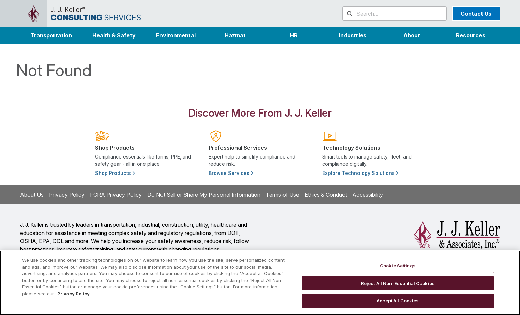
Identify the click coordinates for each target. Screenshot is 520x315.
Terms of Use (282, 194)
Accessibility (367, 194)
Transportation (51, 35)
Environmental (176, 35)
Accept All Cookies (398, 300)
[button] (352, 35)
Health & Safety (114, 35)
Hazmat (235, 35)
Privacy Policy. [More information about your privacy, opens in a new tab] (74, 293)
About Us (32, 194)
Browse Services (231, 173)
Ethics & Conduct (326, 194)
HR (294, 35)
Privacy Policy (67, 194)
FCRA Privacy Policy (116, 194)
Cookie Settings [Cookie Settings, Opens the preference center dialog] (398, 265)
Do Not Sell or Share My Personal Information (203, 194)
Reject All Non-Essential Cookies (398, 283)
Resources (470, 35)
